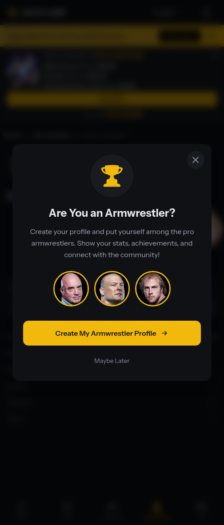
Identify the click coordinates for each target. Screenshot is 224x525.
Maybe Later (112, 361)
